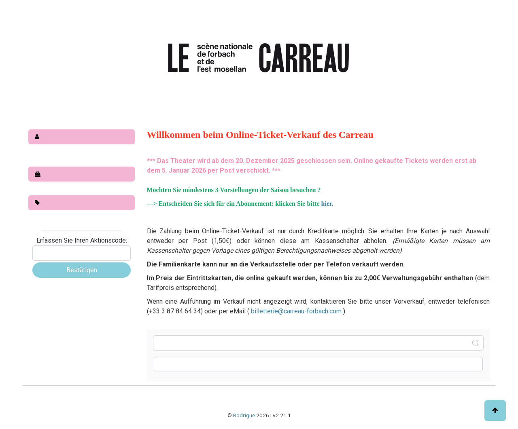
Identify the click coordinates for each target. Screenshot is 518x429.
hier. (327, 203)
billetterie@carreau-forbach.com (297, 311)
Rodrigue (244, 415)
